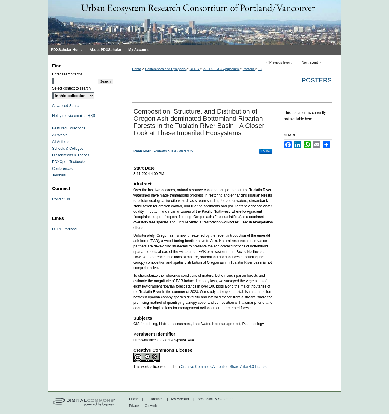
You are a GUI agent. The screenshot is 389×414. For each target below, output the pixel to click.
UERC (195, 69)
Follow (265, 151)
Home (136, 69)
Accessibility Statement (215, 399)
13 (260, 69)
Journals (59, 175)
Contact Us (61, 199)
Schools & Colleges (67, 148)
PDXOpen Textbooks (68, 162)
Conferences (62, 169)
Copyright (151, 405)
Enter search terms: (68, 74)
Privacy (134, 405)
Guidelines (155, 399)
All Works (59, 135)
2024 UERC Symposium (221, 69)
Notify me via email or (73, 116)
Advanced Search (66, 106)
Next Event (310, 62)
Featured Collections (68, 128)
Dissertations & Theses (70, 155)
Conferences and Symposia (165, 69)
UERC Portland (64, 229)
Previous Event (280, 62)
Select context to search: (71, 88)
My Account (180, 399)
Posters (249, 69)
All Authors (60, 142)
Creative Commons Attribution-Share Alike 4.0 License (224, 367)
